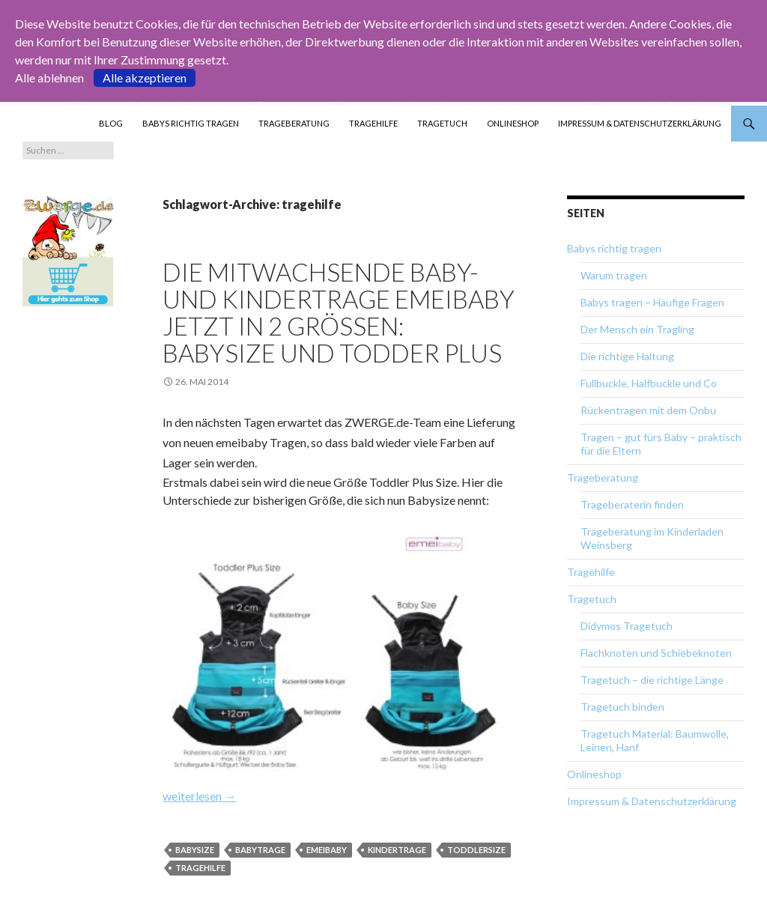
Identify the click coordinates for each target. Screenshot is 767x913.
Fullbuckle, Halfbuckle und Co (648, 383)
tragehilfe (200, 868)
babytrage (260, 850)
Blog (111, 123)
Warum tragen (613, 275)
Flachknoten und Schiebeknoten (656, 652)
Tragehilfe (373, 123)
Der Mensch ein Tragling (637, 329)
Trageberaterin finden (632, 504)
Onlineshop (513, 123)
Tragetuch (442, 123)
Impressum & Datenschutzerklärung (639, 123)
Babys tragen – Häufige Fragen (652, 302)
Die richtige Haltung (627, 356)
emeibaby (326, 850)
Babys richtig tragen (190, 123)
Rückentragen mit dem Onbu (648, 410)
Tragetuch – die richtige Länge (652, 679)
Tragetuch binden (622, 706)
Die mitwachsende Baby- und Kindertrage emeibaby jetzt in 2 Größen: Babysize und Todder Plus (339, 312)
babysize (194, 850)
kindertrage (397, 850)
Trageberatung (294, 123)
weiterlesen (199, 796)
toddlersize (476, 850)
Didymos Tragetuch (626, 625)
